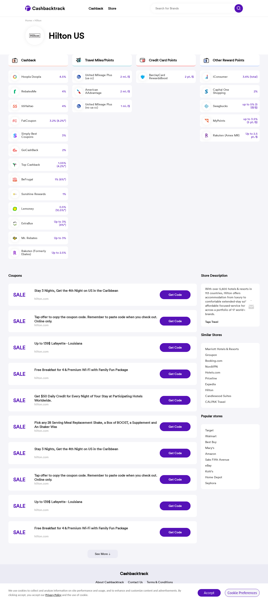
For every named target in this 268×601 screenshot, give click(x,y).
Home (28, 20)
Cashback (96, 8)
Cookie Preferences (242, 593)
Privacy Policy (53, 595)
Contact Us (135, 582)
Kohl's (209, 471)
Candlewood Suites (218, 396)
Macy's (209, 448)
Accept (209, 593)
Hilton (209, 390)
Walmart (210, 436)
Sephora (210, 483)
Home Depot (213, 477)
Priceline (211, 378)
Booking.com (213, 361)
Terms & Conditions (160, 582)
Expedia (210, 384)
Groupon (211, 355)
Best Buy (210, 442)
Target (209, 430)
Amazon (210, 454)
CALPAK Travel (215, 402)
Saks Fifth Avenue (217, 459)
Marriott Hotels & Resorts (222, 349)
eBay (208, 465)
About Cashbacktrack (109, 582)
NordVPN (211, 366)
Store (112, 8)
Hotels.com (212, 372)
